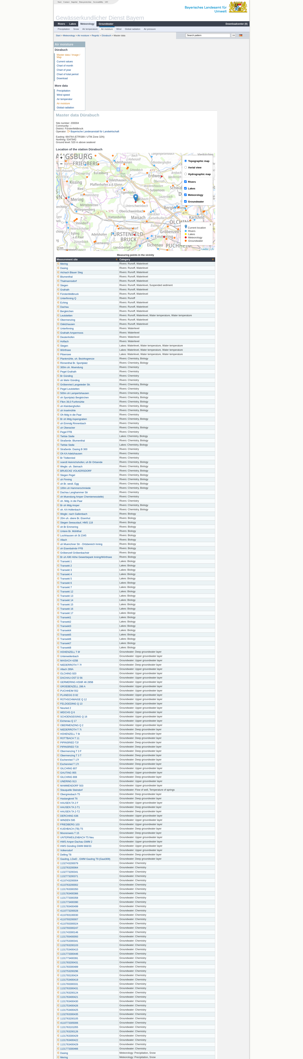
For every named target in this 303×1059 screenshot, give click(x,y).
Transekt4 (96, 561)
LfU (106, 2)
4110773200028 (99, 841)
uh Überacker (98, 358)
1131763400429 (99, 975)
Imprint (74, 2)
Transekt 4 (96, 505)
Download (62, 78)
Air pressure (149, 29)
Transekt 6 (96, 514)
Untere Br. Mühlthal (101, 462)
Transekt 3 (96, 501)
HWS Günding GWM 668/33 (106, 777)
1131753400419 (99, 910)
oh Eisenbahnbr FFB (102, 479)
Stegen (94, 216)
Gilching (95, 1027)
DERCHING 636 (100, 747)
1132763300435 (99, 945)
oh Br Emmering (99, 458)
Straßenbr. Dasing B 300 (104, 380)
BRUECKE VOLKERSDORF (106, 402)
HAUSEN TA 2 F (100, 734)
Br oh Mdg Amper (100, 436)
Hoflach (95, 272)
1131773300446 (99, 885)
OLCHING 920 (99, 604)
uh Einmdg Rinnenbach (103, 354)
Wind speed (63, 95)
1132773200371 (99, 807)
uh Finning (96, 410)
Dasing (94, 199)
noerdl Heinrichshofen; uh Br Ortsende (112, 393)
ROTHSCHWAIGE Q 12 (104, 630)
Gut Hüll (95, 1018)
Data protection (85, 2)
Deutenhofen (98, 268)
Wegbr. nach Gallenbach (104, 445)
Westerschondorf (100, 1010)
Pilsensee (96, 285)
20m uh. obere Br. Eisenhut (106, 449)
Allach (94, 471)
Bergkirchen (97, 242)
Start (59, 2)
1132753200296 (99, 902)
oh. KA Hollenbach (101, 440)
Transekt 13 (97, 527)
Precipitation (64, 29)
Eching (94, 233)
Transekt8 (96, 578)
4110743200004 (99, 811)
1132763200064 (99, 798)
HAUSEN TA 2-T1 (100, 738)
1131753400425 (99, 941)
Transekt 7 (96, 518)
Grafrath (95, 220)
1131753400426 (99, 936)
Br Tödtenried (98, 389)
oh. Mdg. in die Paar (102, 432)
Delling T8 (96, 785)
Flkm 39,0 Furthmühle (103, 333)
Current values (65, 61)
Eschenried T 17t (100, 695)
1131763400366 (99, 824)
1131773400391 (99, 889)
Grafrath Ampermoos (102, 263)
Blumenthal (97, 207)
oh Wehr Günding (100, 311)
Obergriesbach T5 (100, 725)
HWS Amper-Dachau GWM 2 (107, 772)
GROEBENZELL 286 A (103, 617)
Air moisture (107, 29)
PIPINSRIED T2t (100, 678)
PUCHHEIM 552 (100, 621)
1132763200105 (99, 949)
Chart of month (65, 65)
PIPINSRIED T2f (100, 673)
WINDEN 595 (98, 751)
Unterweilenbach (100, 587)
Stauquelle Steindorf (102, 721)
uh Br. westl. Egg (100, 414)
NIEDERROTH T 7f (101, 596)
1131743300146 (99, 863)
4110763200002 (99, 816)
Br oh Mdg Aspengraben (104, 350)
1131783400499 (99, 837)
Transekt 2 (96, 496)
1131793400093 (99, 867)
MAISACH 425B (99, 591)
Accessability (98, 2)
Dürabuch (106, 35)
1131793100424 (99, 906)
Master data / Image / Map (68, 56)
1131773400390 (99, 833)
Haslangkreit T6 (99, 729)
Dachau (95, 238)
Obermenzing (98, 251)
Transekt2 (96, 552)
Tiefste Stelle (98, 367)
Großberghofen (99, 1014)
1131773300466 (99, 979)
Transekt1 (96, 548)
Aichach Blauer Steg (102, 203)
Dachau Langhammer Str (104, 423)
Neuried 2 (96, 639)
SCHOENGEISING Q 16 (104, 647)
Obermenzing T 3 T (101, 686)
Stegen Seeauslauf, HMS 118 (107, 453)
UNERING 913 (99, 712)
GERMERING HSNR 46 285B (107, 613)
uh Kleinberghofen (101, 337)
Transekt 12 (97, 522)
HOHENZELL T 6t (100, 665)
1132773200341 (99, 803)
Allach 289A (97, 600)
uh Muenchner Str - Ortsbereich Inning (112, 475)
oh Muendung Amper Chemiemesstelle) (112, 427)
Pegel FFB (96, 363)
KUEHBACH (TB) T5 (102, 759)
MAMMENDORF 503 (102, 716)
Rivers (61, 24)
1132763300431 (99, 919)
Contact (66, 2)
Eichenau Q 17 (99, 652)
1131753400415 (99, 880)
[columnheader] (119, 190)
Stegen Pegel (98, 406)
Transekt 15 (97, 535)
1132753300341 (99, 872)
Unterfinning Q (98, 229)
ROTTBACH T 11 (100, 669)
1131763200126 (99, 962)
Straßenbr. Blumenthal (103, 371)
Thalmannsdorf (99, 212)
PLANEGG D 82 (99, 626)
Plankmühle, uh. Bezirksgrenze (108, 289)
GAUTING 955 (99, 703)
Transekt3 (96, 557)
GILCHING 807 (99, 699)
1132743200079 (99, 794)
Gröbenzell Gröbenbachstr (105, 483)
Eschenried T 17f (100, 690)
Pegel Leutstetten (100, 320)
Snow (76, 29)
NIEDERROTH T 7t (101, 660)
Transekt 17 (97, 544)
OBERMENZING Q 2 (102, 656)
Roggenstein (98, 1005)
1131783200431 (99, 893)
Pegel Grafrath (99, 302)
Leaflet (237, 180)
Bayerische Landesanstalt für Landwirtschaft (127, 62)
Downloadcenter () (236, 24)
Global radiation (132, 29)
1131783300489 (99, 897)
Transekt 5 (96, 509)
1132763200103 (99, 876)
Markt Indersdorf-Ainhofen (105, 1023)
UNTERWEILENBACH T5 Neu (107, 768)
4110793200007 (99, 850)
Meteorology (87, 24)
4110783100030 (99, 846)
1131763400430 (99, 932)
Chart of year (64, 70)
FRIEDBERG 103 (100, 755)
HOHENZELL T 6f (100, 583)
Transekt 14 (97, 531)
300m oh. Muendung (102, 298)
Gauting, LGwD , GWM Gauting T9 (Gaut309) (116, 790)
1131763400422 (99, 971)
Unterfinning (97, 259)
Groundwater (105, 24)
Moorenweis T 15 (100, 764)
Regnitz (95, 35)
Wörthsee (96, 281)
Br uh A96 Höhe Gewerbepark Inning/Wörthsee (116, 488)
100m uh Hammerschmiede (106, 419)
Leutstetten (97, 246)
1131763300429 (99, 966)
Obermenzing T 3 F (101, 682)
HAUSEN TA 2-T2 (100, 742)
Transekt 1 (96, 492)
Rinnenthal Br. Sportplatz (104, 294)
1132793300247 (99, 859)
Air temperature (89, 29)
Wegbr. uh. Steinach (102, 397)
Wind (118, 29)
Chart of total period (67, 74)
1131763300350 (99, 820)
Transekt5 (96, 565)
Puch (93, 1001)
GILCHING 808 (99, 708)
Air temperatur (64, 99)
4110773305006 (99, 954)
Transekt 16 (97, 540)
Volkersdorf (97, 781)
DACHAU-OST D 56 (102, 609)
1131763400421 (99, 928)
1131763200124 (99, 923)
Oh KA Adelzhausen (102, 384)
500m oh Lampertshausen (105, 324)
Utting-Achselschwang (103, 992)
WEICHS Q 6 (98, 643)
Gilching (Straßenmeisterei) (106, 1031)
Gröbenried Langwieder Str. (106, 315)
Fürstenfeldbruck (100, 225)
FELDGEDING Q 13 (102, 634)
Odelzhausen (98, 255)
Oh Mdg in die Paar (101, 345)
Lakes (72, 24)
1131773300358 (99, 828)
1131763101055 (99, 958)
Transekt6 (96, 570)
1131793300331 (99, 915)
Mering (94, 194)
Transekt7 (96, 574)
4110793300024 (99, 854)
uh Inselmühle (98, 341)
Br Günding (97, 307)
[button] (167, 129)
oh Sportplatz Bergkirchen (105, 328)
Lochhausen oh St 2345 (104, 466)
